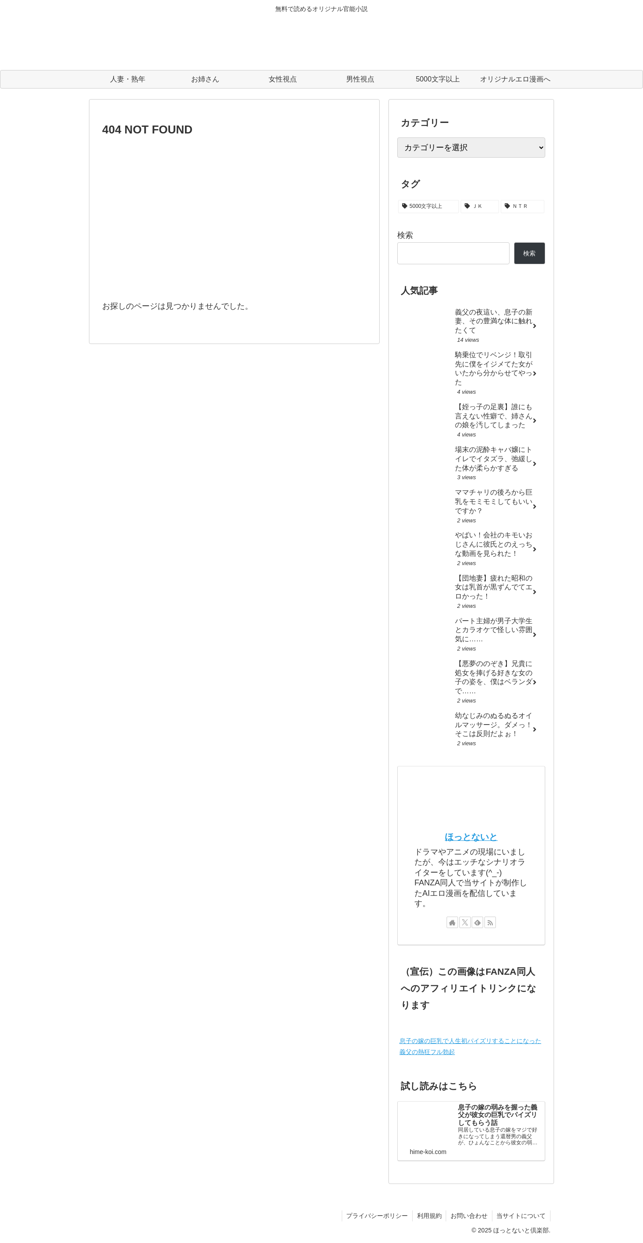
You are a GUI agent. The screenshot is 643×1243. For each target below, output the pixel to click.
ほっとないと (471, 837)
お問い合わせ (468, 1215)
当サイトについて (521, 1215)
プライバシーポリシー (376, 1215)
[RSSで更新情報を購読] (490, 922)
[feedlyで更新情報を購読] (477, 922)
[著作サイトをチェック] (452, 922)
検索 (405, 235)
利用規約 (428, 1215)
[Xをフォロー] (465, 922)
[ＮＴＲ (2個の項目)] (522, 206)
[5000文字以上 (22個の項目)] (428, 206)
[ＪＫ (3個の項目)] (480, 206)
